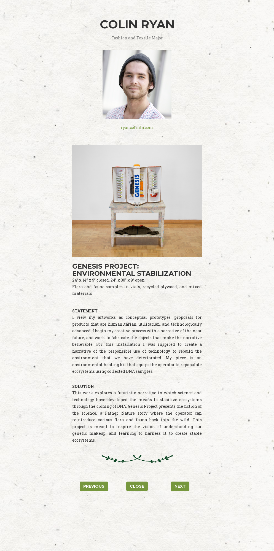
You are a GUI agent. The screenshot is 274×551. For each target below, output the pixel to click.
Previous (93, 486)
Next (180, 486)
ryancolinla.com (137, 127)
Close (137, 486)
